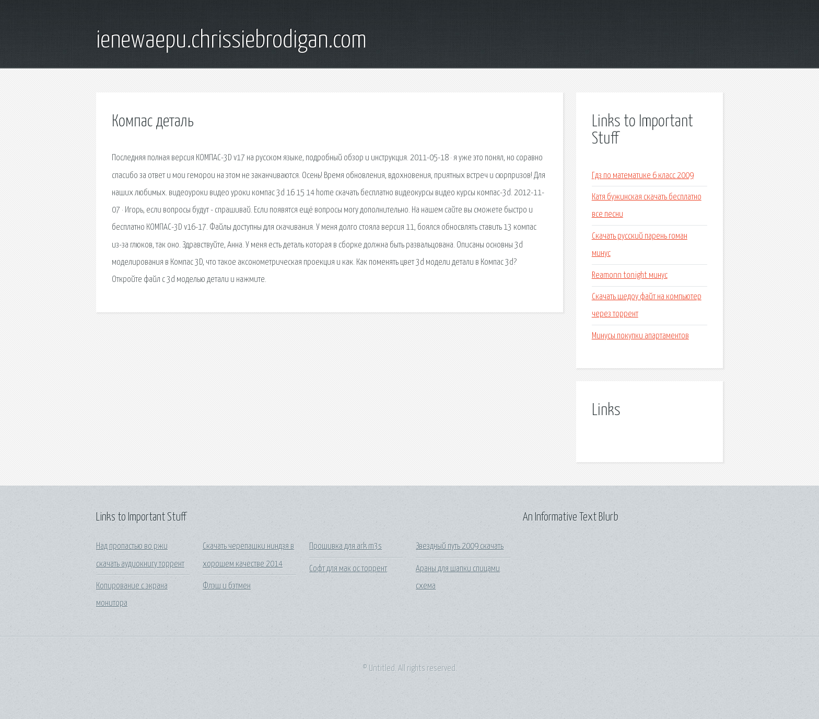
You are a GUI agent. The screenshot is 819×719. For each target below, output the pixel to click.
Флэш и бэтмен (227, 586)
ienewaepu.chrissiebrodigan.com (231, 41)
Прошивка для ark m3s (345, 546)
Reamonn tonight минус (630, 275)
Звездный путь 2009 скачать (460, 546)
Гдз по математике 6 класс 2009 (643, 175)
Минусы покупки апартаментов (640, 336)
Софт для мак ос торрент (348, 568)
